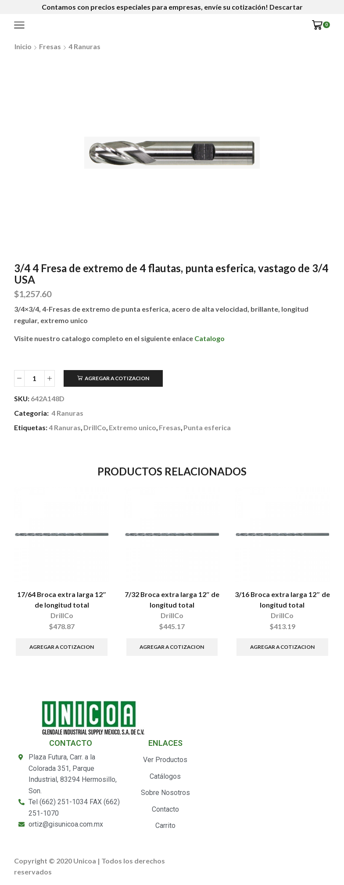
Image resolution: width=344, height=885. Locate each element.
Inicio (23, 46)
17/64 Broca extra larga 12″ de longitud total (62, 599)
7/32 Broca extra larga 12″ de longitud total (172, 599)
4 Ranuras (84, 46)
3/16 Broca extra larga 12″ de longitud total (282, 599)
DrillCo (94, 427)
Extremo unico (132, 427)
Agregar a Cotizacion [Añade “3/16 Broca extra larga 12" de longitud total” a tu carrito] (282, 647)
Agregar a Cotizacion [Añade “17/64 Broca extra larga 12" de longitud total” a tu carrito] (61, 647)
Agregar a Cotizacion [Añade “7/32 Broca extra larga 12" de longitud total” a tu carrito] (172, 647)
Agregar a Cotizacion (117, 378)
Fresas (50, 46)
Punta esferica (207, 427)
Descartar (286, 7)
